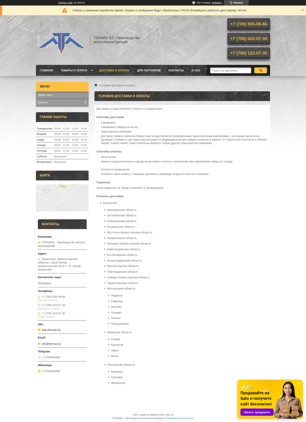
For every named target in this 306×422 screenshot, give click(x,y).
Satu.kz (169, 414)
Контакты (176, 70)
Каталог (43, 102)
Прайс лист (45, 95)
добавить (217, 2)
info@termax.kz (51, 343)
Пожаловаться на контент (180, 418)
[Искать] (260, 70)
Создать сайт (65, 2)
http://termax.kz (51, 330)
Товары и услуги (74, 70)
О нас (196, 70)
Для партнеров (149, 70)
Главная (46, 70)
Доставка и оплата (114, 70)
